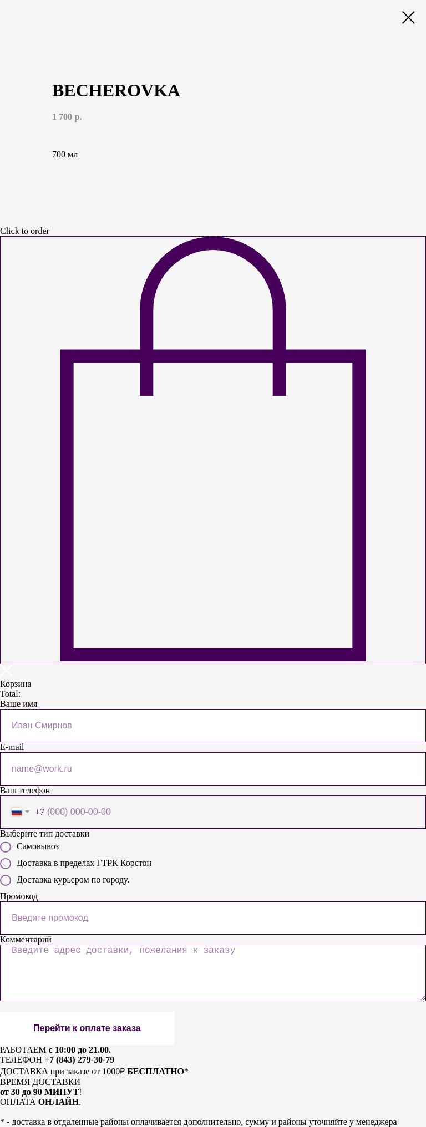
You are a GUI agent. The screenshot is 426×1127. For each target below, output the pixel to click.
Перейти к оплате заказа (87, 1028)
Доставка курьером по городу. (64, 880)
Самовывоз (29, 847)
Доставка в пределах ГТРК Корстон (75, 863)
